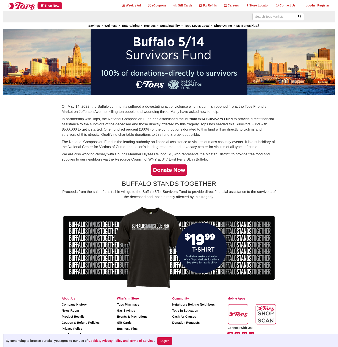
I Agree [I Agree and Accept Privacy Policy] (164, 341)
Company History (74, 304)
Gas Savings (126, 310)
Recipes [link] (150, 25)
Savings (94, 25)
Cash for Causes (184, 316)
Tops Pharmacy (128, 304)
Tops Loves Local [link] (197, 25)
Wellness (110, 25)
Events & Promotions (132, 316)
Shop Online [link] (223, 25)
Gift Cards (124, 322)
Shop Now (50, 5)
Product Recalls (73, 316)
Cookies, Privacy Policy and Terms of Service (121, 340)
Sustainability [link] (170, 25)
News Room (70, 310)
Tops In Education (185, 310)
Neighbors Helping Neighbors (193, 304)
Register (323, 5)
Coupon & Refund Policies (81, 322)
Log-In (310, 5)
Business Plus (127, 328)
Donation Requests (186, 322)
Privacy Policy (72, 328)
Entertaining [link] (131, 25)
